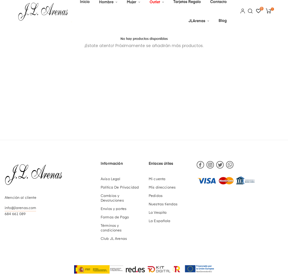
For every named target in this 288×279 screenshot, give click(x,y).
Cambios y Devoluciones (112, 198)
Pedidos (156, 196)
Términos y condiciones (111, 228)
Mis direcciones (162, 187)
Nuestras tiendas (163, 204)
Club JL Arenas (114, 239)
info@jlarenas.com (20, 208)
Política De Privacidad (120, 187)
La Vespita (158, 212)
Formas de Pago (115, 217)
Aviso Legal (110, 179)
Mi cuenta (157, 179)
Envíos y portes (114, 209)
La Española (160, 221)
